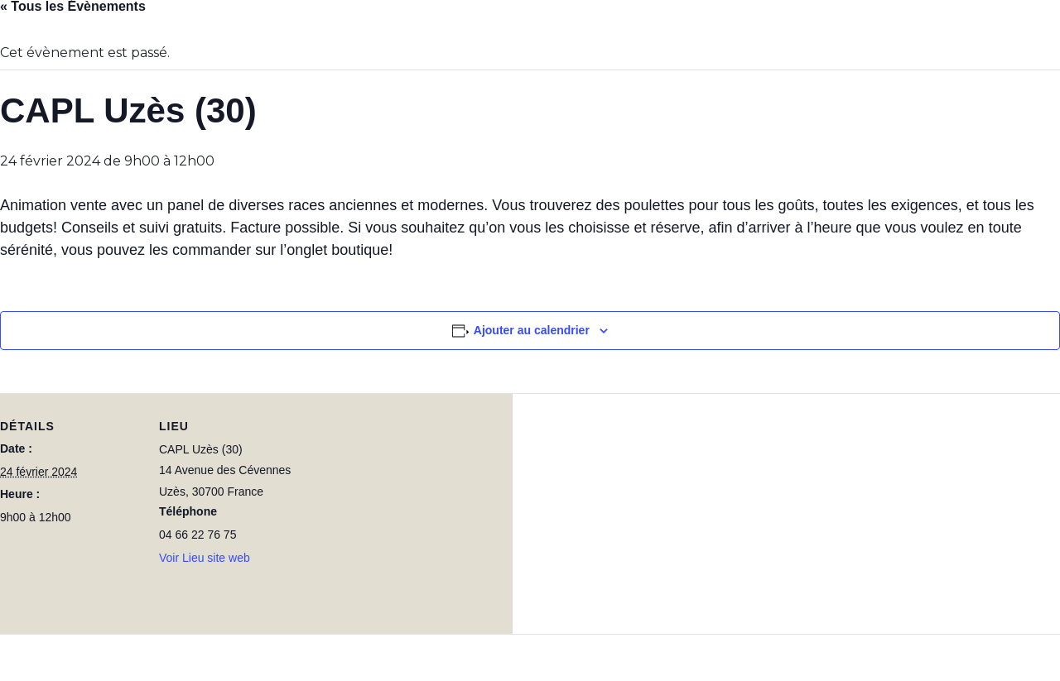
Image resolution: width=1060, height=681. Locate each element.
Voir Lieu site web (204, 557)
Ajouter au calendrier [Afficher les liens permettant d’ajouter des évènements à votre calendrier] (532, 330)
